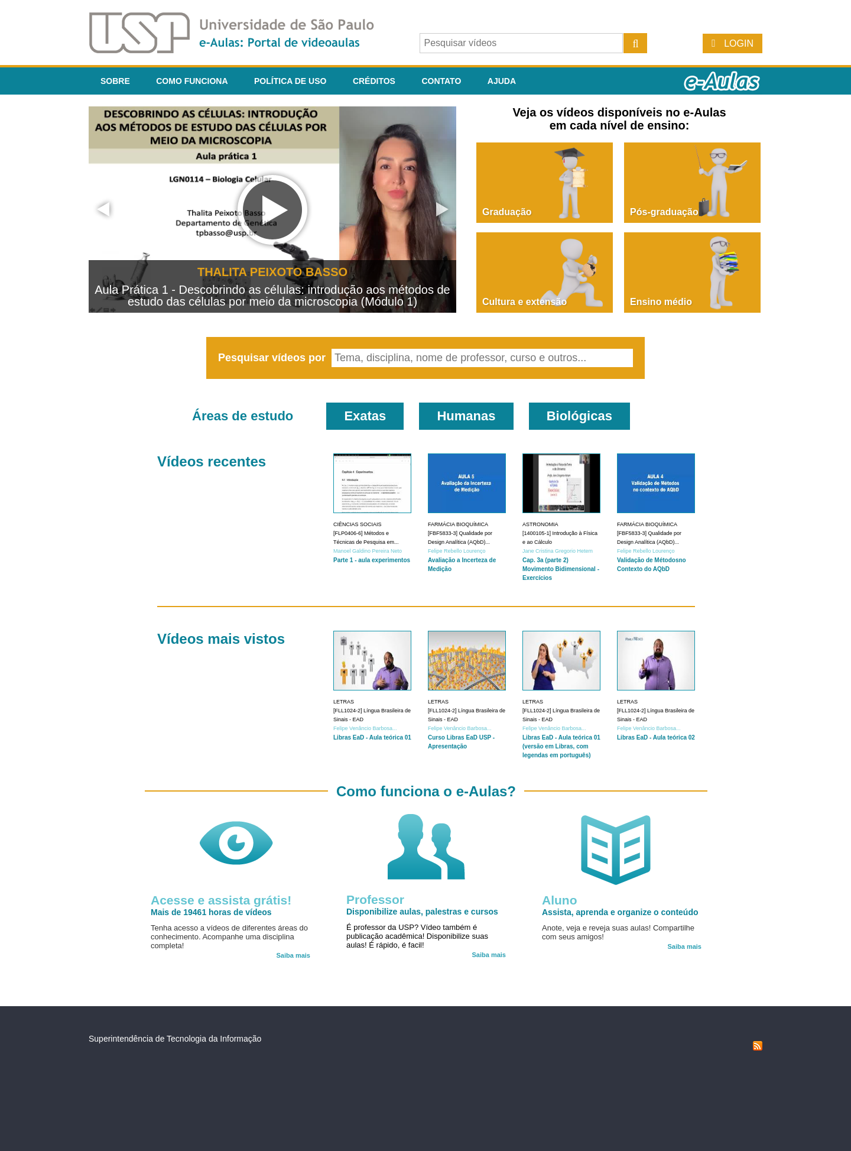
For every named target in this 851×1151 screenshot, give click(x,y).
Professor (375, 899)
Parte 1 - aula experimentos (371, 560)
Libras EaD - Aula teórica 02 (656, 737)
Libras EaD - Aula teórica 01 (372, 737)
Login (738, 43)
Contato (441, 81)
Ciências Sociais (357, 524)
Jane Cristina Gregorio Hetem (557, 551)
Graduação (507, 212)
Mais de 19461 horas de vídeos (211, 912)
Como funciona (192, 81)
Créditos (374, 81)
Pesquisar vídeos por (273, 358)
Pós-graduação (664, 212)
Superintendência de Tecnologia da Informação (175, 1038)
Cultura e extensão (524, 302)
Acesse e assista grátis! (221, 900)
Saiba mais (293, 955)
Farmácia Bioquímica (458, 524)
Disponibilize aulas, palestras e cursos (422, 911)
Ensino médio (661, 302)
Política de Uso (290, 81)
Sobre (115, 81)
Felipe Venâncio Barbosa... (365, 728)
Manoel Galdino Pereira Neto (367, 551)
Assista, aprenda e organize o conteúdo (620, 912)
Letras (343, 702)
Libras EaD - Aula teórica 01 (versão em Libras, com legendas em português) (561, 746)
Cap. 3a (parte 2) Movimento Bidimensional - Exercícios (560, 569)
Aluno (559, 900)
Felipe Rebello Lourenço (457, 551)
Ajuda (502, 81)
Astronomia (540, 524)
